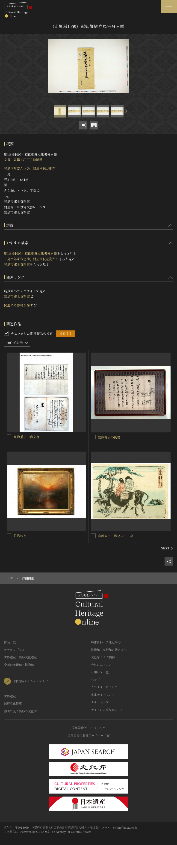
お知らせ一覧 (100, 672)
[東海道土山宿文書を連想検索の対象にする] (9, 436)
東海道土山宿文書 (26, 436)
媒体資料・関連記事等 (106, 642)
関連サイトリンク (103, 694)
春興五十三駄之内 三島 (115, 535)
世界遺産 (10, 696)
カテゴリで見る (14, 649)
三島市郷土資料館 (17, 264)
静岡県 (37, 159)
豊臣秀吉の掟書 (109, 437)
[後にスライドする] (126, 111)
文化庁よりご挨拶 (103, 657)
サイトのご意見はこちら (107, 709)
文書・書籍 (12, 159)
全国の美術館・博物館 (19, 664)
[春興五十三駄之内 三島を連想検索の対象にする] (93, 535)
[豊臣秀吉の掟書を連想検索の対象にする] (93, 437)
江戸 (26, 159)
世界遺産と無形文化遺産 (20, 657)
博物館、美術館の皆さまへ (109, 649)
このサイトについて (104, 687)
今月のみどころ (101, 664)
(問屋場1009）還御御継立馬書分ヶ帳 (30, 253)
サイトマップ (100, 702)
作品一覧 (10, 642)
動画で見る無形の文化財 (20, 711)
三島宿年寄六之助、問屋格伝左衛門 (30, 168)
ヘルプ (95, 679)
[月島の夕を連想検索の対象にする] (9, 535)
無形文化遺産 (13, 703)
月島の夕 (20, 535)
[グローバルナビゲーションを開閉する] (169, 6)
